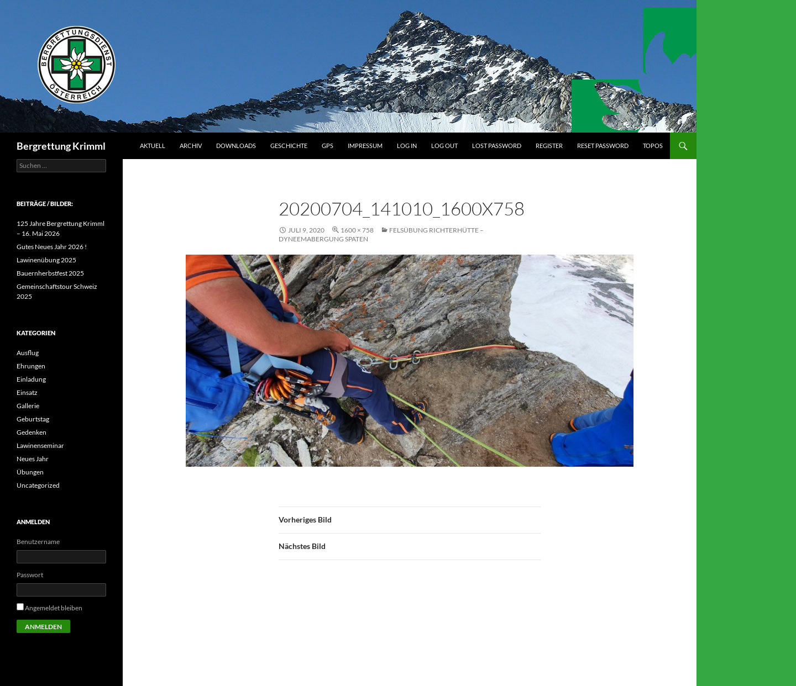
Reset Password (603, 145)
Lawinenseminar (40, 445)
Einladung (31, 379)
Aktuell (152, 145)
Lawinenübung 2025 (46, 260)
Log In (407, 145)
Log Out (444, 145)
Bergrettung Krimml (61, 146)
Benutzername (38, 541)
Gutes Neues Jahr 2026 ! (52, 246)
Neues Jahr (33, 459)
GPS (327, 145)
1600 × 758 (357, 230)
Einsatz (27, 392)
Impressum (365, 145)
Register (549, 145)
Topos (653, 145)
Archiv (191, 145)
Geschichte (288, 145)
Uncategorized (38, 485)
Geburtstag (33, 419)
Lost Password (496, 145)
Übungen (30, 472)
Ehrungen (31, 366)
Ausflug (28, 353)
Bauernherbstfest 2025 (50, 273)
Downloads (236, 145)
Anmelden (43, 626)
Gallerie (28, 406)
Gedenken (31, 432)
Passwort (30, 575)
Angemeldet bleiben (53, 608)
